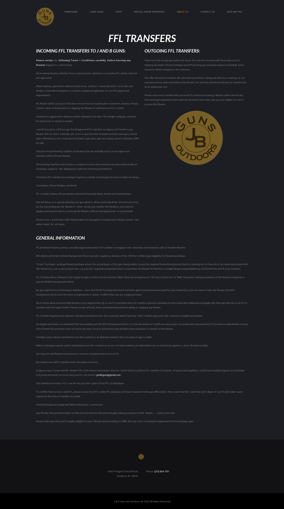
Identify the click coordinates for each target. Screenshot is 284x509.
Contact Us (208, 12)
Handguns (71, 12)
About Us (182, 12)
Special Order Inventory (149, 12)
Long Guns (97, 12)
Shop (119, 12)
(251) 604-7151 (234, 12)
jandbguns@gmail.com (108, 375)
